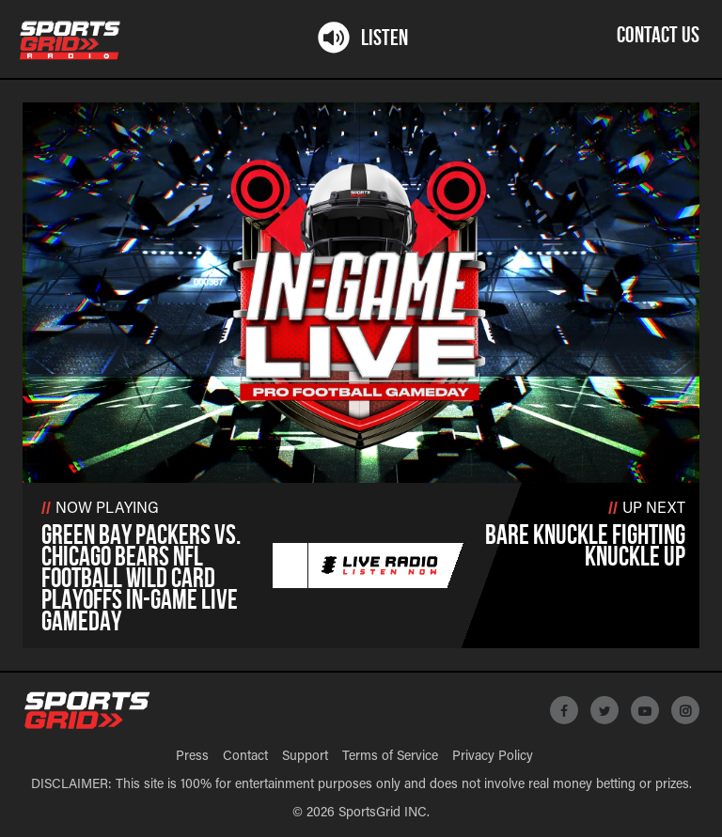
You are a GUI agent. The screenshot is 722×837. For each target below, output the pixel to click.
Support (305, 757)
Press (192, 757)
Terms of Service (390, 757)
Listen (361, 38)
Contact (245, 757)
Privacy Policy (492, 757)
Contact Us (658, 36)
